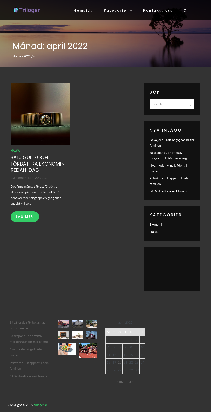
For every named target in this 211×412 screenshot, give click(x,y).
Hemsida (83, 10)
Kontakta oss (158, 10)
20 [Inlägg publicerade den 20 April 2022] (119, 362)
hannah (21, 177)
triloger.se (41, 405)
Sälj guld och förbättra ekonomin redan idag (38, 164)
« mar (121, 381)
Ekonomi (156, 224)
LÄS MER (25, 216)
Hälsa (15, 150)
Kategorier (118, 10)
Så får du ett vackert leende (168, 191)
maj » (130, 381)
